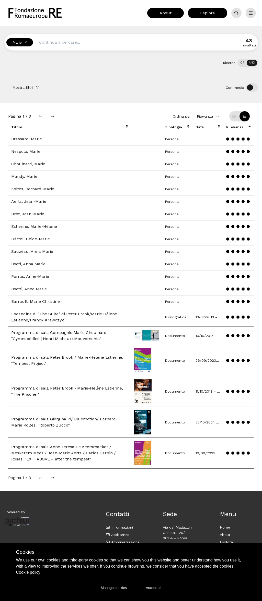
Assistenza (117, 535)
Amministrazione (123, 542)
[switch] (247, 63)
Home (225, 527)
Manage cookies (114, 588)
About (166, 12)
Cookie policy (28, 572)
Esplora (207, 12)
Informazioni (119, 527)
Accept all (153, 588)
